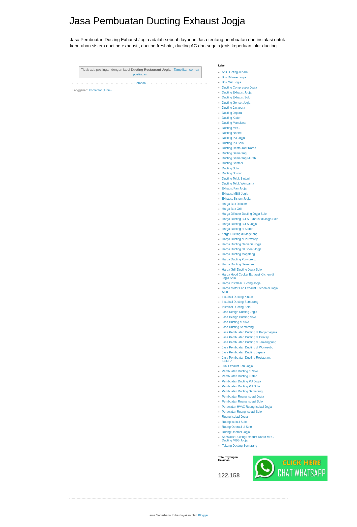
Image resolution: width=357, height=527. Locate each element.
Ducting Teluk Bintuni (236, 178)
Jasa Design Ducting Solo (239, 317)
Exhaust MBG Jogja (235, 193)
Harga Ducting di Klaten (237, 229)
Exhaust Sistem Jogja (236, 198)
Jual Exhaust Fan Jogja (237, 366)
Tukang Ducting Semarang (239, 445)
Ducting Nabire (231, 133)
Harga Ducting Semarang (238, 264)
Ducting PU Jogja (233, 138)
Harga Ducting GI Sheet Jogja (241, 249)
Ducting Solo (230, 168)
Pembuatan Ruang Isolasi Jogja (243, 396)
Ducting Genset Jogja (236, 102)
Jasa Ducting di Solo (235, 322)
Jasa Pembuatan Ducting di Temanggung (249, 342)
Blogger (203, 515)
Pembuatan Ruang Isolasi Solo (242, 401)
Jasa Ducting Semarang (238, 327)
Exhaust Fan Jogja (234, 188)
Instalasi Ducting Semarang (240, 302)
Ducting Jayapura (233, 107)
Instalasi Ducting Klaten (237, 297)
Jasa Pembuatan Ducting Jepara (243, 352)
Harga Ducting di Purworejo (240, 239)
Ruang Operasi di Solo (237, 427)
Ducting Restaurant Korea (239, 148)
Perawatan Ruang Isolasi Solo (242, 411)
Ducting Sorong (232, 173)
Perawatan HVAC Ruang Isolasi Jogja (247, 406)
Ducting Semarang (234, 153)
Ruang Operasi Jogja (236, 432)
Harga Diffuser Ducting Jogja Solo (244, 214)
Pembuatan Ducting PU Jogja (241, 381)
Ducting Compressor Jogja (239, 87)
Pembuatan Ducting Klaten (239, 376)
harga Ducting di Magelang (239, 234)
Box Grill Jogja (231, 82)
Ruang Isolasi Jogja (235, 416)
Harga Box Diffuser (234, 204)
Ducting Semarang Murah (239, 158)
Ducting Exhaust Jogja (236, 92)
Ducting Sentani (232, 163)
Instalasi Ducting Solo (236, 307)
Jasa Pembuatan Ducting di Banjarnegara (249, 332)
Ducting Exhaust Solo (236, 97)
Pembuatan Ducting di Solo (240, 371)
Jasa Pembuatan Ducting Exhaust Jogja (157, 20)
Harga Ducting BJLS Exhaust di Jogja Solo (250, 219)
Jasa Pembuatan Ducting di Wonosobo (247, 347)
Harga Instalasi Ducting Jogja (241, 283)
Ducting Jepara (232, 113)
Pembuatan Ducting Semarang (242, 391)
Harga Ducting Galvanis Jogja (241, 244)
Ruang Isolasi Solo (234, 422)
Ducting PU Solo (233, 143)
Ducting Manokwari (234, 122)
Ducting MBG (230, 128)
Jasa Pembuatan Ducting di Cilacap (245, 337)
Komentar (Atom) (100, 90)
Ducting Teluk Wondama (238, 183)
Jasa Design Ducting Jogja (239, 312)
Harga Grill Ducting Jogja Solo (242, 269)
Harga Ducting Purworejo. (239, 259)
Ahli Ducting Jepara (235, 72)
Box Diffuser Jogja (234, 77)
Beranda (140, 83)
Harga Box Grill (232, 209)
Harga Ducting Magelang (238, 254)
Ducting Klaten (231, 118)
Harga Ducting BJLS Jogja (239, 224)
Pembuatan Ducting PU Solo (241, 386)
